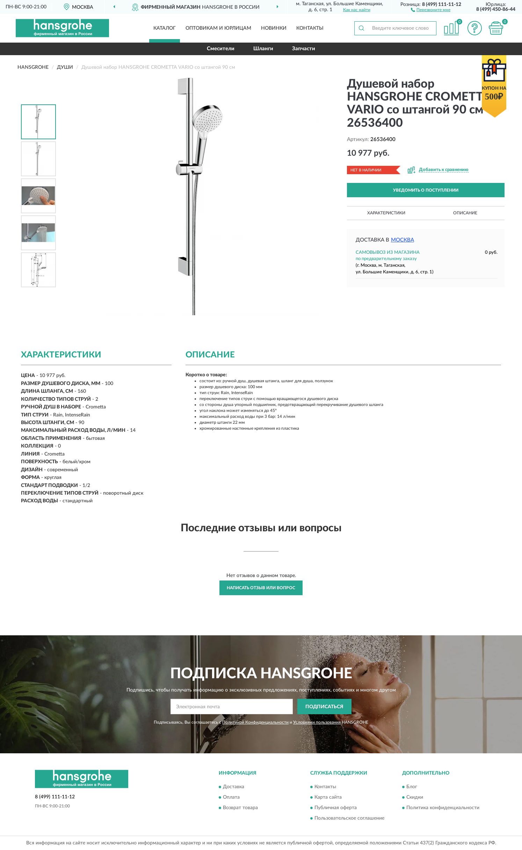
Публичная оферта (335, 807)
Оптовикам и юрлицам (218, 28)
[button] (430, 9)
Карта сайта (328, 797)
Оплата (231, 797)
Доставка (233, 786)
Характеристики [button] (386, 213)
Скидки (414, 797)
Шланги (263, 48)
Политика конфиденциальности (442, 807)
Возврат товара (240, 807)
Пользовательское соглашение (349, 818)
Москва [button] (402, 240)
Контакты (310, 28)
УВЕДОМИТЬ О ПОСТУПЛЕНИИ (425, 190)
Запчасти (303, 48)
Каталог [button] (164, 28)
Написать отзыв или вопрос (261, 588)
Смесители (220, 48)
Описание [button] (465, 213)
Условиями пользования (317, 722)
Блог (411, 786)
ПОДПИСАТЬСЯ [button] (324, 706)
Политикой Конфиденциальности (255, 722)
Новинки (274, 28)
